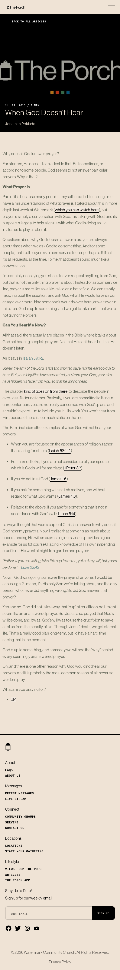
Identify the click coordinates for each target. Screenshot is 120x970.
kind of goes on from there (46, 391)
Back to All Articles (25, 21)
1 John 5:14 (66, 513)
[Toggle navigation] (111, 6)
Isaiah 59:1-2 (33, 358)
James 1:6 (58, 478)
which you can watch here (77, 209)
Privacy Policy (60, 961)
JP (13, 699)
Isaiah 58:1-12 (60, 450)
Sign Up (103, 913)
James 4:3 (67, 496)
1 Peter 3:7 (72, 467)
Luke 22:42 (30, 567)
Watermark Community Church (49, 952)
